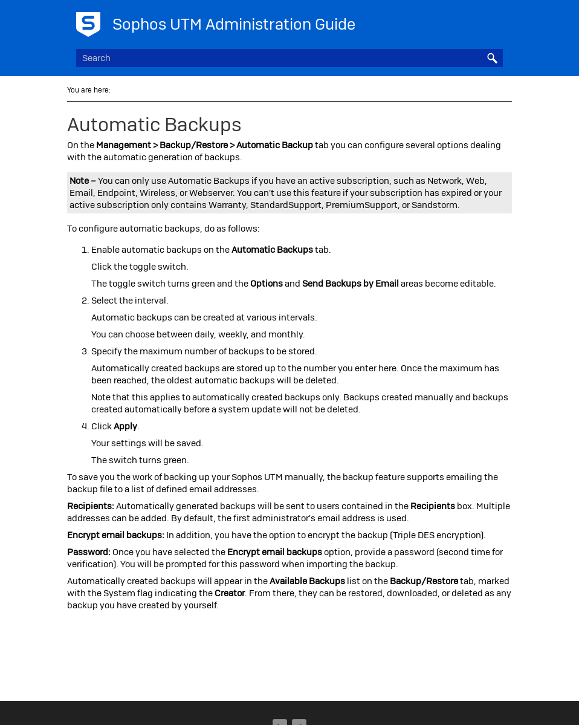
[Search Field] (289, 58)
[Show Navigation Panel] (496, 21)
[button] (492, 58)
